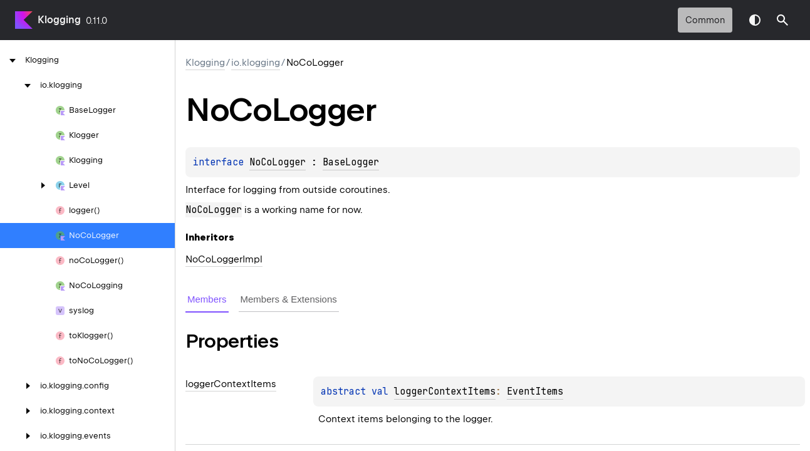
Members (207, 299)
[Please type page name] (782, 20)
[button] (782, 20)
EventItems (535, 391)
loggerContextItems (445, 391)
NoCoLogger (277, 162)
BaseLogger (351, 162)
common (705, 20)
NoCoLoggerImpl (223, 259)
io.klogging (255, 62)
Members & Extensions (289, 299)
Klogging (59, 20)
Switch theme (754, 20)
